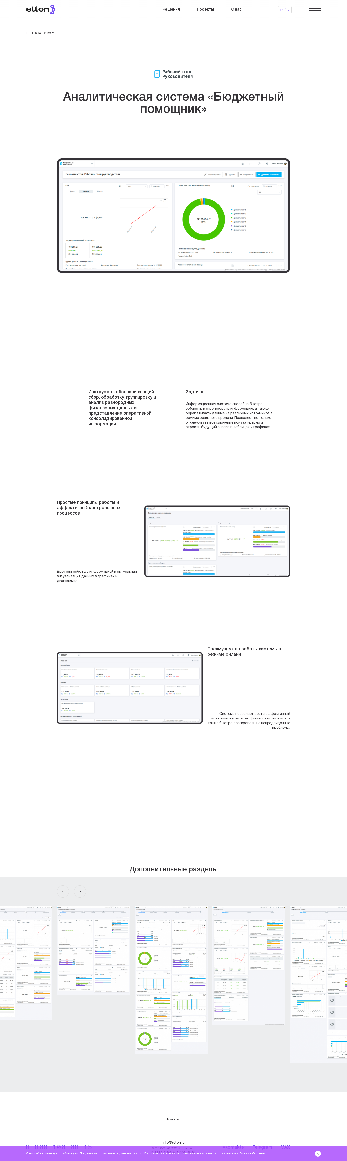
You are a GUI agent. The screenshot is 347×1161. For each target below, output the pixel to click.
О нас (236, 9)
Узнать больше (252, 1153)
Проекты (205, 9)
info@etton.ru (174, 1142)
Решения (171, 9)
